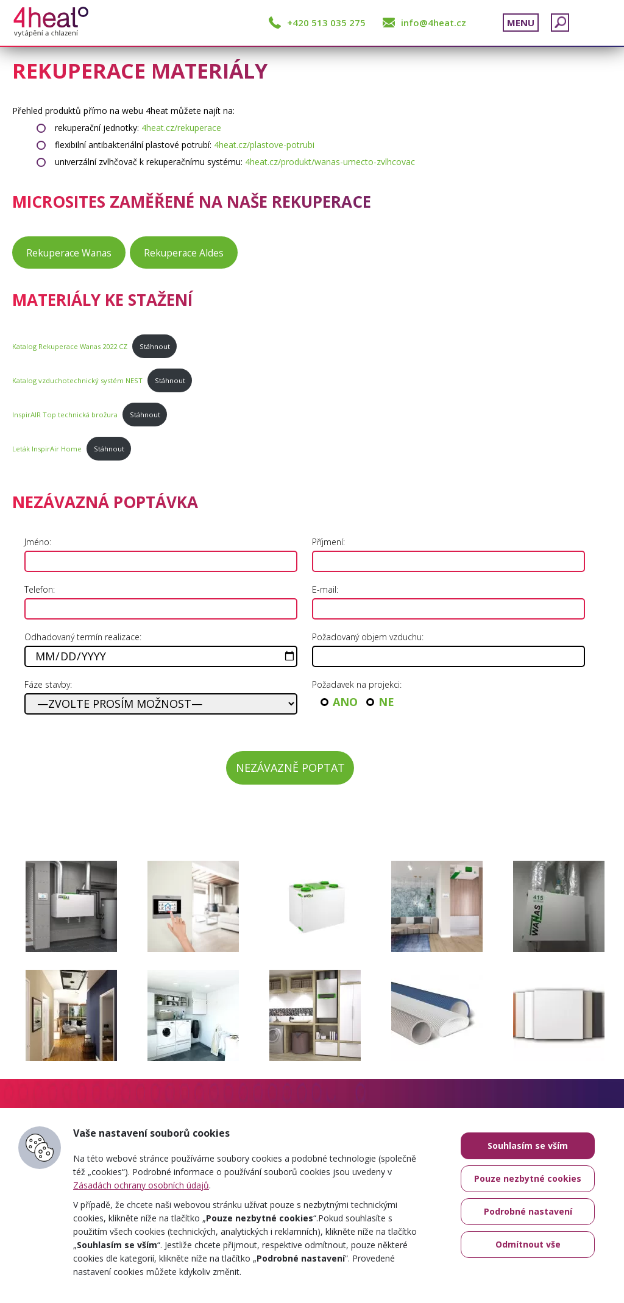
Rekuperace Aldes (184, 253)
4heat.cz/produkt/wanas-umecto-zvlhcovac (330, 162)
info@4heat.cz (433, 22)
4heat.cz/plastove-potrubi (264, 144)
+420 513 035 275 (326, 22)
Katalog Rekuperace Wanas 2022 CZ (69, 346)
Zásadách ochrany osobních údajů (141, 1185)
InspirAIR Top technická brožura (65, 414)
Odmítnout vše (528, 1244)
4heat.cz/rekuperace (181, 127)
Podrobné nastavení (528, 1211)
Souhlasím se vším (528, 1145)
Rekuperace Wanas (69, 253)
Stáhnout (155, 346)
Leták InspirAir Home (47, 448)
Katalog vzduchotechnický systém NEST (77, 380)
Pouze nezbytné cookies (527, 1178)
